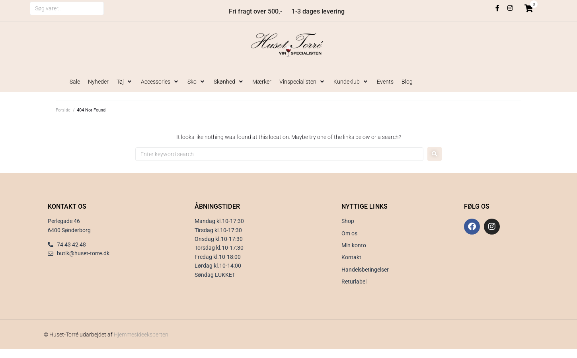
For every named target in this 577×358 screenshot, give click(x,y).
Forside (63, 110)
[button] (125, 81)
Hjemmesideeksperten (141, 334)
